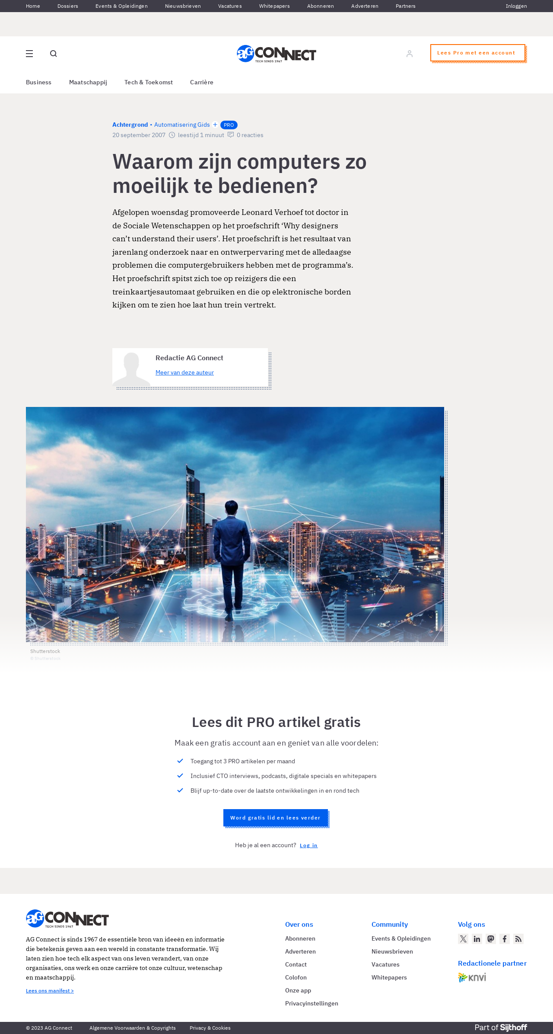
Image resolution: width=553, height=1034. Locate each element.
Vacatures (230, 6)
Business (39, 82)
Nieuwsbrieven (183, 6)
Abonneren (320, 6)
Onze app (298, 990)
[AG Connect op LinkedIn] (477, 939)
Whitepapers (274, 6)
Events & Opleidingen (121, 6)
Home (33, 6)
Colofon (296, 977)
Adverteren (364, 6)
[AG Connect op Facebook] (504, 939)
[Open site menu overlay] (29, 53)
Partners (406, 6)
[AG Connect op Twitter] (463, 939)
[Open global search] (53, 53)
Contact (296, 964)
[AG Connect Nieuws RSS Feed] (518, 939)
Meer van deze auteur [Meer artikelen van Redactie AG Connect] (185, 372)
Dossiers (67, 6)
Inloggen (516, 6)
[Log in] (409, 53)
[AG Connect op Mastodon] (491, 939)
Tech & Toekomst (148, 82)
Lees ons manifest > (50, 990)
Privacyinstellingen (311, 1003)
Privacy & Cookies (210, 1027)
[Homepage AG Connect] (276, 53)
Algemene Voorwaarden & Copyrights (132, 1027)
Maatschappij (88, 82)
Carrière (201, 82)
